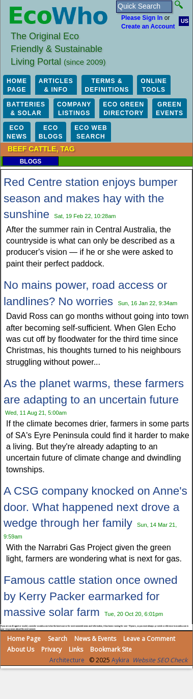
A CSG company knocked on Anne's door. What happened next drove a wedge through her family (95, 507)
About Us (20, 649)
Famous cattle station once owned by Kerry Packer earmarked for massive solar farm (90, 596)
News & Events (95, 638)
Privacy (51, 649)
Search (57, 638)
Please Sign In (141, 17)
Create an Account (148, 26)
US (184, 21)
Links (76, 649)
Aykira (120, 660)
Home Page (24, 638)
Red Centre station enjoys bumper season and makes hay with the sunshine (90, 198)
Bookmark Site (111, 649)
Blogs (31, 161)
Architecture (67, 660)
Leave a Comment (149, 638)
